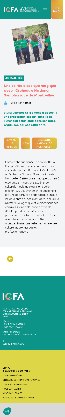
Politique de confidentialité (18, 398)
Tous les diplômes (12, 375)
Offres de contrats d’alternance (21, 380)
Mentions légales (12, 393)
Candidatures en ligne (15, 384)
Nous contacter (12, 389)
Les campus (57, 9)
